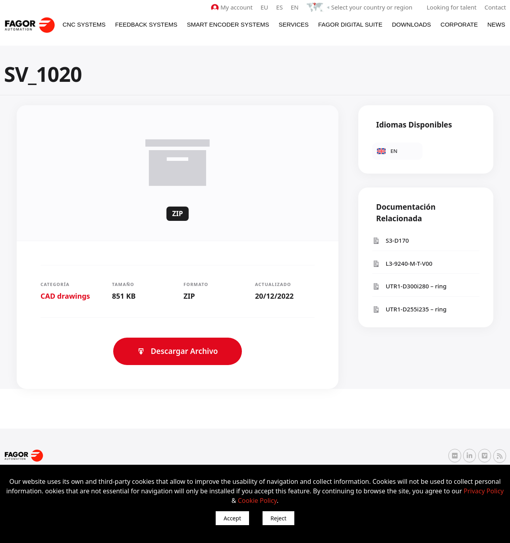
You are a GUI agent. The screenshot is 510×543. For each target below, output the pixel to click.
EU (264, 7)
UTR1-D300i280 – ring (409, 286)
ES (279, 7)
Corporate (459, 24)
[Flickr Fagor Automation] (454, 455)
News (496, 24)
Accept (232, 518)
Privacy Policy (484, 491)
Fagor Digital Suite (350, 24)
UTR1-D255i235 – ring (409, 309)
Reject (278, 518)
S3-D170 (390, 240)
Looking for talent (451, 7)
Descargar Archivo (177, 351)
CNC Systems (83, 24)
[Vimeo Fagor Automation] (484, 455)
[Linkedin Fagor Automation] (469, 455)
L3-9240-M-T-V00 (402, 263)
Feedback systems (146, 24)
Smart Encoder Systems (228, 24)
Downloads (411, 24)
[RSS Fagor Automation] (499, 456)
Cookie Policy (257, 500)
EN (295, 7)
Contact (495, 7)
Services (293, 24)
